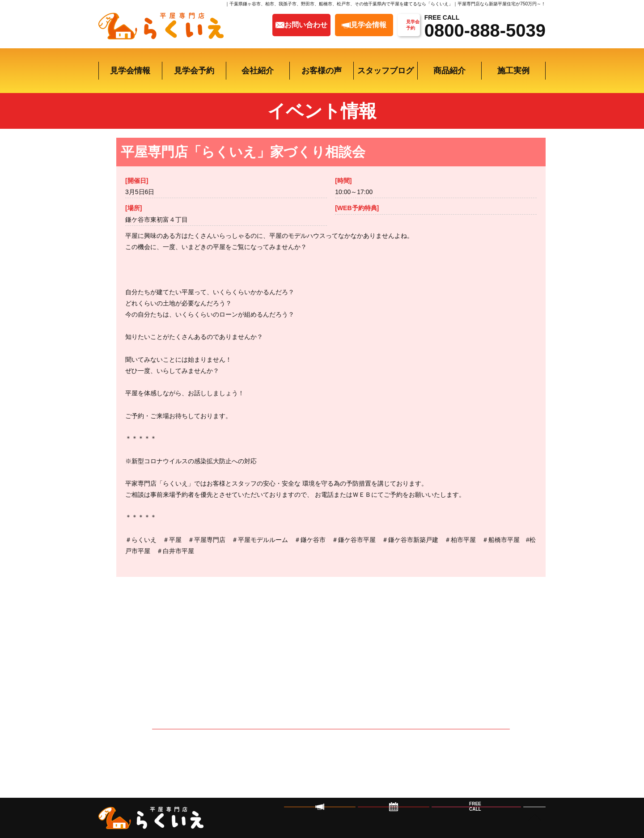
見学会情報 (130, 70)
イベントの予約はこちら (331, 749)
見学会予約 (194, 70)
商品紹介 (449, 70)
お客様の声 (321, 70)
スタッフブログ (385, 70)
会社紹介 (258, 70)
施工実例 (513, 70)
